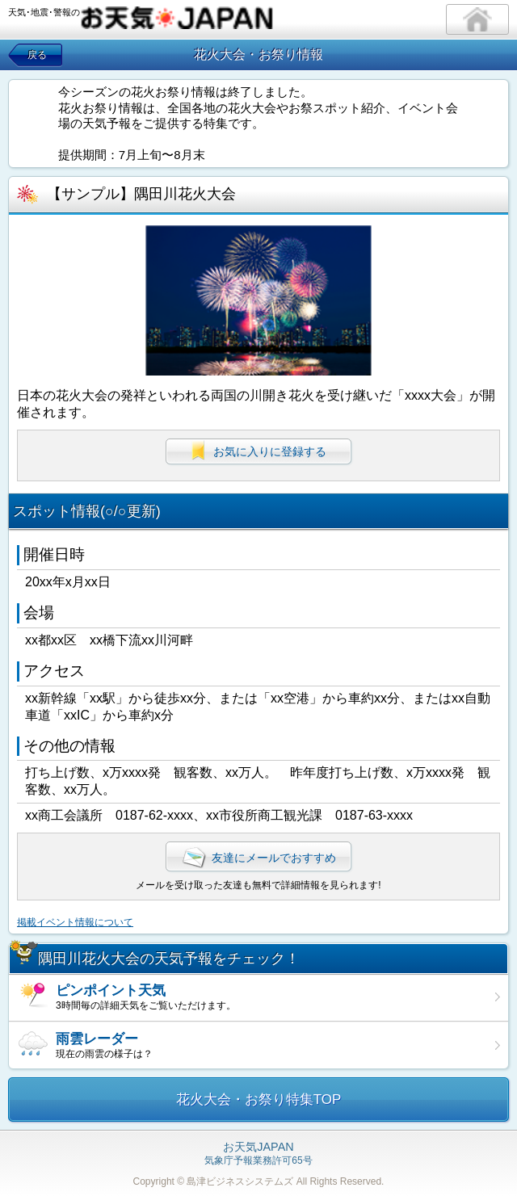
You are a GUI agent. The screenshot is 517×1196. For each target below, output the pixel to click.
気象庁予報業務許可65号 (258, 1154)
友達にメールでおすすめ (258, 858)
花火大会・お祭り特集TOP (259, 1099)
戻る (37, 55)
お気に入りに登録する (258, 451)
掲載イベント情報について (75, 922)
